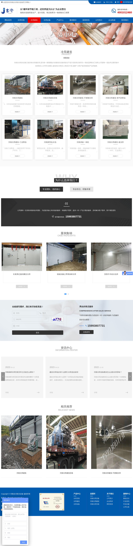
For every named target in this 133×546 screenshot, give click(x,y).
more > (17, 112)
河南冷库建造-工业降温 (17, 142)
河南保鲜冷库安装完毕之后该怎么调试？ (20, 372)
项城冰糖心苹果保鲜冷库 (66, 274)
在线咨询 (86, 332)
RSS (107, 2)
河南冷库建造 (17, 98)
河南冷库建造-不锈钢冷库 (83, 98)
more (20, 286)
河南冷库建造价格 (50, 98)
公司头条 (126, 507)
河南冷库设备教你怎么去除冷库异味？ (107, 372)
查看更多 (66, 58)
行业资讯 (126, 501)
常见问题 (126, 504)
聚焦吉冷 (126, 498)
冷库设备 (47, 20)
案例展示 (73, 20)
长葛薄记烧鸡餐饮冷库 (22, 274)
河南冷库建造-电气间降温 (115, 98)
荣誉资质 (110, 504)
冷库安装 (21, 20)
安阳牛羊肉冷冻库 (111, 274)
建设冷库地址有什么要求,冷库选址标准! (63, 372)
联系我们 (124, 20)
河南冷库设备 (94, 498)
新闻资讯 (86, 20)
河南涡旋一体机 (83, 142)
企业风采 (111, 20)
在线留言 (98, 2)
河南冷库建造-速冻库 (115, 142)
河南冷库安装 (94, 504)
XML (111, 2)
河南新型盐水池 (50, 142)
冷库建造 (34, 20)
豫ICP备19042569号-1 (16, 497)
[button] (3, 376)
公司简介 (98, 20)
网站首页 (8, 20)
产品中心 (60, 20)
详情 (7, 392)
